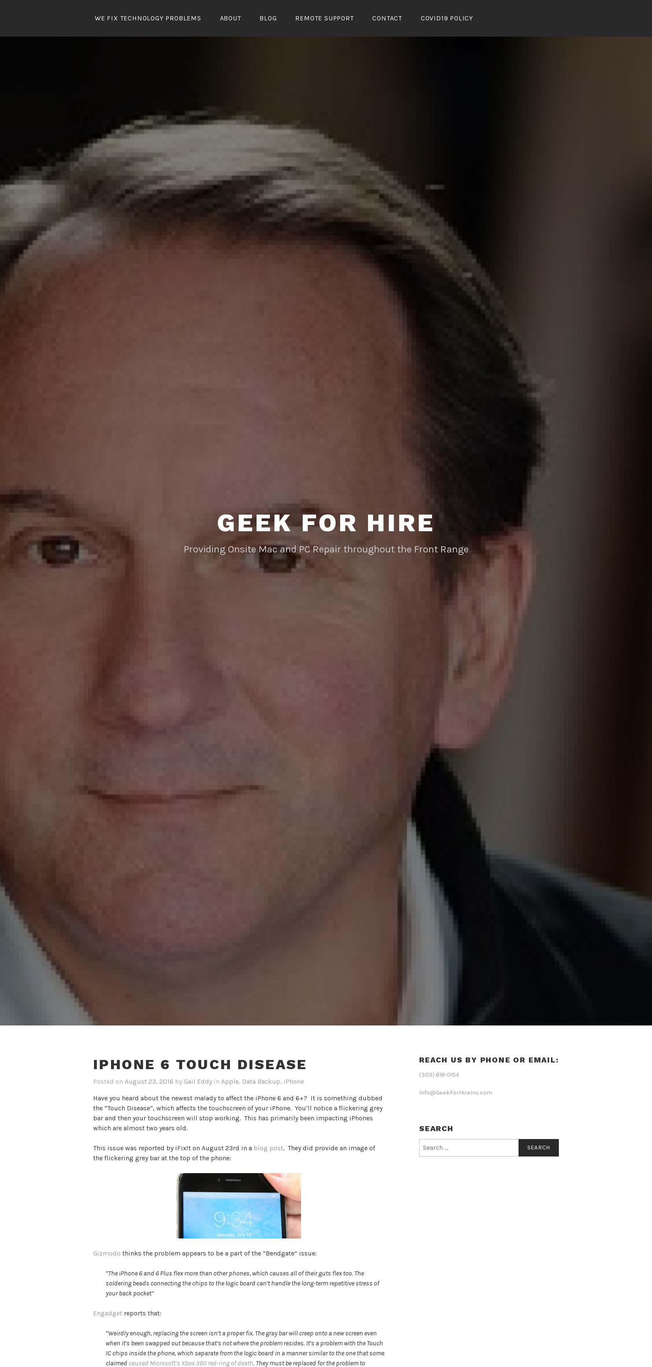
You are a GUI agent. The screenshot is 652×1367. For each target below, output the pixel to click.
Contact (387, 18)
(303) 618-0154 (439, 1074)
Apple (230, 1081)
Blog (268, 18)
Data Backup (261, 1081)
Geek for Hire (326, 522)
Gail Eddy (198, 1081)
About (230, 18)
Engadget (107, 1313)
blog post (268, 1148)
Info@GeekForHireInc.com (455, 1092)
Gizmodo (107, 1253)
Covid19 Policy (447, 18)
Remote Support (324, 18)
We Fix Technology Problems (148, 18)
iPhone (294, 1081)
